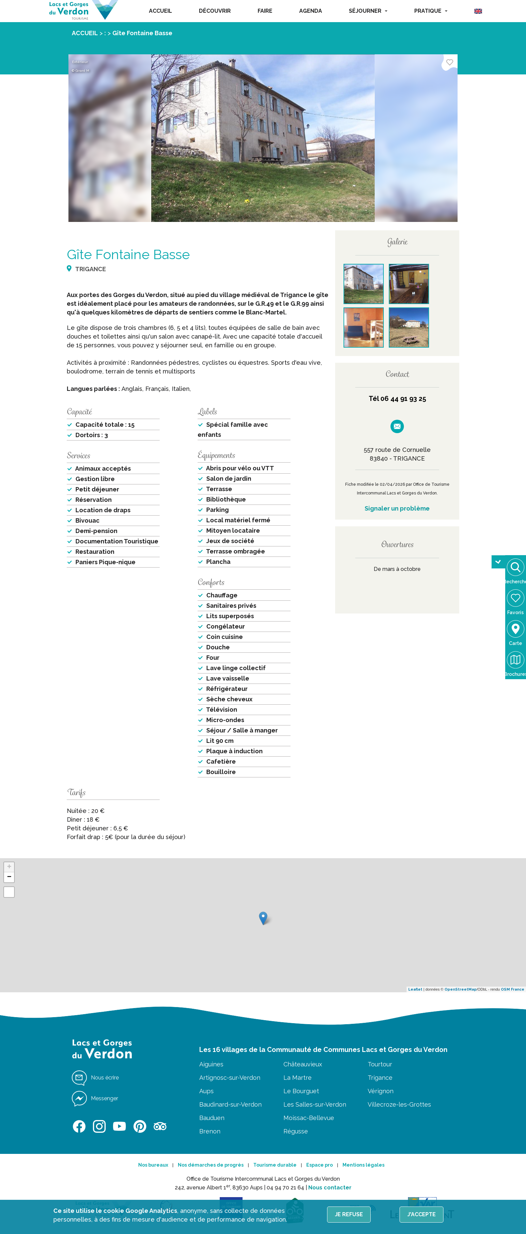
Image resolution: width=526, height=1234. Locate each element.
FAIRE (265, 11)
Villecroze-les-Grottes (399, 1104)
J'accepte (421, 1214)
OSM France (512, 989)
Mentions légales (363, 1165)
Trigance (380, 1077)
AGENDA (310, 11)
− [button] (9, 877)
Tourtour (380, 1064)
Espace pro (319, 1165)
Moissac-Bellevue (308, 1117)
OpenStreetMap (460, 989)
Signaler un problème (397, 508)
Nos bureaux (153, 1165)
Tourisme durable (275, 1165)
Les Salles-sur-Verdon (314, 1104)
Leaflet (415, 989)
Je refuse (349, 1214)
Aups (206, 1091)
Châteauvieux (302, 1064)
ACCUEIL (160, 11)
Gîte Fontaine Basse (142, 33)
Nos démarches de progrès (211, 1165)
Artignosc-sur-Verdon (229, 1077)
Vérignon (380, 1091)
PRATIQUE (431, 11)
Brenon (209, 1131)
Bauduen (211, 1117)
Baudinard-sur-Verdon (230, 1104)
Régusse (295, 1131)
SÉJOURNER (368, 11)
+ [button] (9, 867)
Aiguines (211, 1064)
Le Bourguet (301, 1091)
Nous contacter (330, 1187)
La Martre (297, 1077)
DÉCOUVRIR (215, 11)
